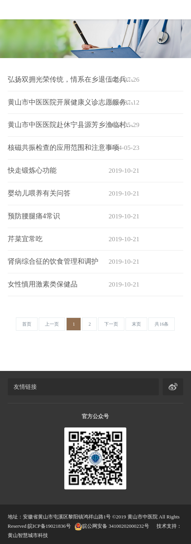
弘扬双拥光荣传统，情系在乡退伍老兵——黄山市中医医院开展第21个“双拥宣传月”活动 (73, 80)
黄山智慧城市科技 (28, 535)
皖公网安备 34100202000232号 (111, 526)
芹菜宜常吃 (73, 239)
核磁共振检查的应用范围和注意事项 (73, 148)
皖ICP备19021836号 (49, 526)
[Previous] (27, 324)
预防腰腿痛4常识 (73, 216)
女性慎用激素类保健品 (73, 284)
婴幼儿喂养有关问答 (73, 193)
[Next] (111, 324)
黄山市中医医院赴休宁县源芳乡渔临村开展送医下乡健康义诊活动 (73, 125)
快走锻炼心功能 (73, 171)
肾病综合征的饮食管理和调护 (73, 262)
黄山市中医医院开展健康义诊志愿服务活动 (73, 102)
